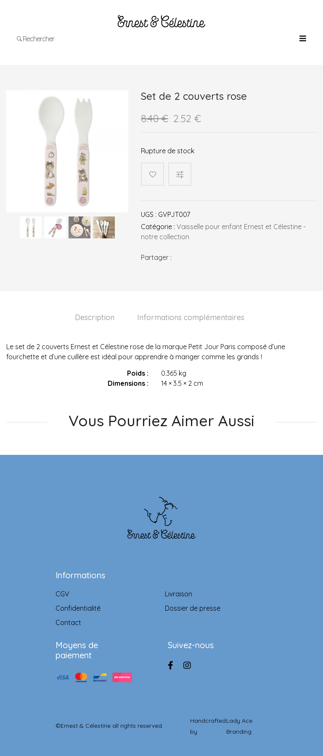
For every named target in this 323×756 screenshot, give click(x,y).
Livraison (178, 594)
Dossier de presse (192, 608)
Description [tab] (94, 317)
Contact (68, 622)
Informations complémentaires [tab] (190, 317)
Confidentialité (78, 608)
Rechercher (36, 39)
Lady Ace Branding (239, 726)
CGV (62, 594)
